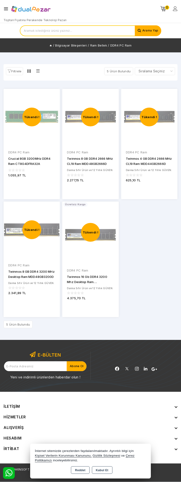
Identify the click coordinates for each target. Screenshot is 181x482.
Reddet (80, 470)
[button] (14, 71)
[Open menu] (7, 8)
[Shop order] (155, 71)
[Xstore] (31, 9)
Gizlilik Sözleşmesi (106, 455)
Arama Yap (149, 31)
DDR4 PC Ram (18, 152)
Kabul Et (102, 470)
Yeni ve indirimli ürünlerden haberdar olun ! (45, 377)
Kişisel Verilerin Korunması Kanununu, (63, 455)
